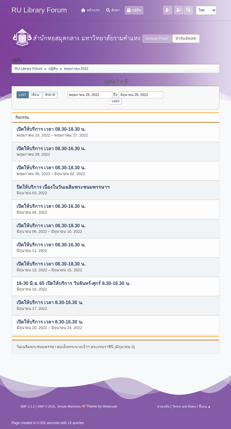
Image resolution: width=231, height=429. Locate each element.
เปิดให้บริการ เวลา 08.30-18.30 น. (51, 129)
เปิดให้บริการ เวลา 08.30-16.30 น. (51, 148)
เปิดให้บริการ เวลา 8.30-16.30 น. (50, 302)
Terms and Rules (184, 406)
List (22, 95)
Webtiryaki (110, 406)
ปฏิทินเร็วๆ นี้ (115, 81)
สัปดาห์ (50, 95)
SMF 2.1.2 (27, 406)
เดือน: (35, 95)
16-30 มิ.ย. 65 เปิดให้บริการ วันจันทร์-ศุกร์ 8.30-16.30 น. (73, 283)
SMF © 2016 (46, 406)
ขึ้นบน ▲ (205, 406)
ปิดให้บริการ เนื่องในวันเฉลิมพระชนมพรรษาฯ (63, 187)
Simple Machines (69, 406)
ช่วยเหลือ (163, 406)
